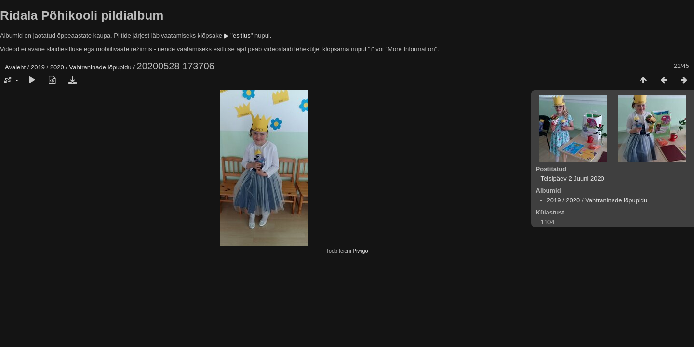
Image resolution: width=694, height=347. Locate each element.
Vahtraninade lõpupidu (100, 67)
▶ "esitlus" (238, 35)
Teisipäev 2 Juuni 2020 (572, 178)
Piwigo (360, 251)
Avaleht (15, 67)
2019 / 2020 (47, 67)
